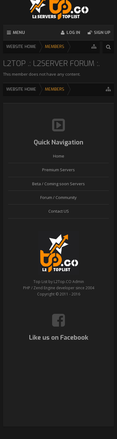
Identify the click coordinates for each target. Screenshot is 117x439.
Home (58, 156)
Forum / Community (58, 197)
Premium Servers (58, 169)
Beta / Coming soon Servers (58, 183)
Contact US (58, 211)
